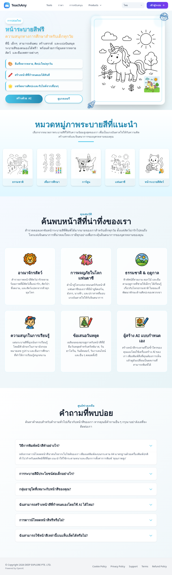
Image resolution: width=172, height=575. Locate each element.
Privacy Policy (117, 566)
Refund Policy (159, 566)
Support (133, 566)
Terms (145, 566)
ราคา (61, 5)
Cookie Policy (99, 566)
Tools (49, 5)
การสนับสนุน (76, 5)
